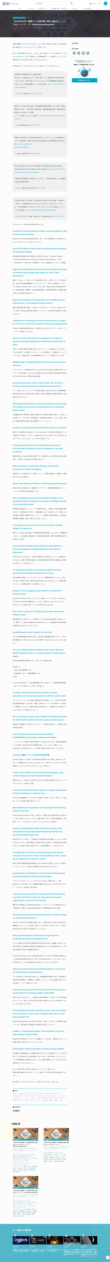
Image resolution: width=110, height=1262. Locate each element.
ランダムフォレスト (16, 1166)
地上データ (14, 1168)
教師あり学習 (32, 1168)
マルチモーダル (24, 1165)
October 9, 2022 (34, 125)
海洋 (54, 1159)
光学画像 (44, 1158)
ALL (20, 8)
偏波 (39, 1098)
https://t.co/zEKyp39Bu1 (55, 84)
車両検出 (56, 1100)
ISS (27, 1237)
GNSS (82, 1152)
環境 (13, 1171)
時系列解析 (18, 1170)
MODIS (41, 1093)
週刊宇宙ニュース (21, 1234)
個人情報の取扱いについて (50, 1253)
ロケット (51, 1237)
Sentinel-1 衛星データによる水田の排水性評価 (31, 755)
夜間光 (19, 1168)
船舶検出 (44, 1161)
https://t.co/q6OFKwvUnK (33, 210)
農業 (61, 1100)
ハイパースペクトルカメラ (77, 1159)
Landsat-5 (26, 1154)
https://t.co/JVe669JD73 (54, 169)
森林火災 (62, 1098)
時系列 (13, 1170)
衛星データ (42, 8)
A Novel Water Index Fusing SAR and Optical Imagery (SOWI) (38, 1049)
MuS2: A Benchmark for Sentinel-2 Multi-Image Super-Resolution (40, 483)
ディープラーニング (27, 1163)
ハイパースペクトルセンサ (77, 1161)
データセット (92, 1158)
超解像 (50, 1100)
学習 (51, 1098)
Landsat (21, 1154)
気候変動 (44, 1159)
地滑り (89, 1163)
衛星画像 (45, 1100)
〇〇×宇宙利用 (87, 8)
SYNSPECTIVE (41, 1237)
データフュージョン (16, 1163)
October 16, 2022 (57, 216)
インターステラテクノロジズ (83, 1237)
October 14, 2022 (40, 188)
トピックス (30, 8)
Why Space (49, 1234)
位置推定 (24, 1166)
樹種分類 (15, 1100)
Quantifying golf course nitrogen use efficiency (32, 632)
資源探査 (60, 1161)
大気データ (25, 1168)
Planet (54, 1154)
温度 (76, 1166)
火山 (79, 1166)
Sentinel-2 (33, 1096)
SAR (22, 1096)
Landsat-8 (29, 1093)
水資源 (72, 1166)
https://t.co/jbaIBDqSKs (24, 144)
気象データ (49, 1159)
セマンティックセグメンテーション (20, 1161)
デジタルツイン (15, 1165)
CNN (43, 1152)
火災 (83, 1166)
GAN (13, 1154)
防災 (82, 1168)
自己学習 (32, 1100)
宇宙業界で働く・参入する (59, 8)
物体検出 (33, 1170)
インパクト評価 (61, 1096)
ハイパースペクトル (25, 1098)
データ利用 (16, 1098)
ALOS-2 (15, 1093)
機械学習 (21, 1100)
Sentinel (27, 1096)
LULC (59, 1152)
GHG (17, 1154)
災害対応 (87, 1166)
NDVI (58, 1093)
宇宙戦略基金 (60, 1237)
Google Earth (22, 1093)
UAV (46, 1096)
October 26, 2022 (36, 93)
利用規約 (41, 1253)
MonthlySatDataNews (50, 1093)
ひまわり (34, 1098)
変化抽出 (56, 1158)
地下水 (85, 1163)
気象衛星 (24, 1170)
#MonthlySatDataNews (29, 44)
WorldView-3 (51, 1096)
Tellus (74, 8)
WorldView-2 (25, 1159)
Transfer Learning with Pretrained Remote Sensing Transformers (40, 428)
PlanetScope (16, 1096)
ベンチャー (74, 1234)
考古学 (91, 1166)
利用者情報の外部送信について (64, 1253)
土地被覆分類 (45, 1098)
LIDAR (86, 1152)
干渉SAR (56, 1098)
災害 (29, 1170)
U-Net (72, 1156)
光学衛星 (73, 1163)
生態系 (26, 1100)
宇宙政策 (69, 1237)
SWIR (34, 1158)
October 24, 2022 (35, 153)
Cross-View (77, 1152)
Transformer (40, 1096)
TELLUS (31, 1234)
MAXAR (35, 1093)
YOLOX (80, 1156)
